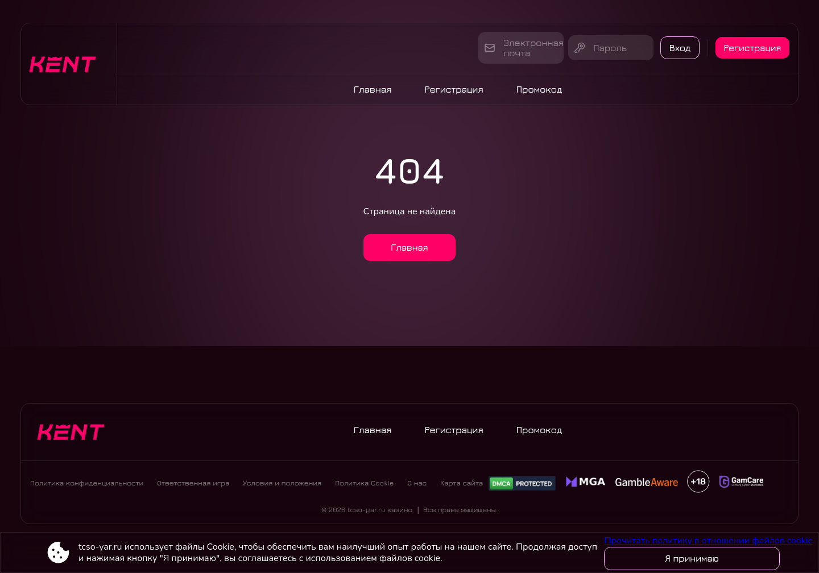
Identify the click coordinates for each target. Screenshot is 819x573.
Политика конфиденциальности (86, 486)
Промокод (539, 89)
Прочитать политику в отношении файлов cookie (708, 540)
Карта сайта (461, 486)
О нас (417, 486)
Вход (673, 48)
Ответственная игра (193, 486)
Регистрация (751, 48)
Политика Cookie (364, 486)
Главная (373, 89)
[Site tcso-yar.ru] (68, 64)
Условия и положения (282, 486)
